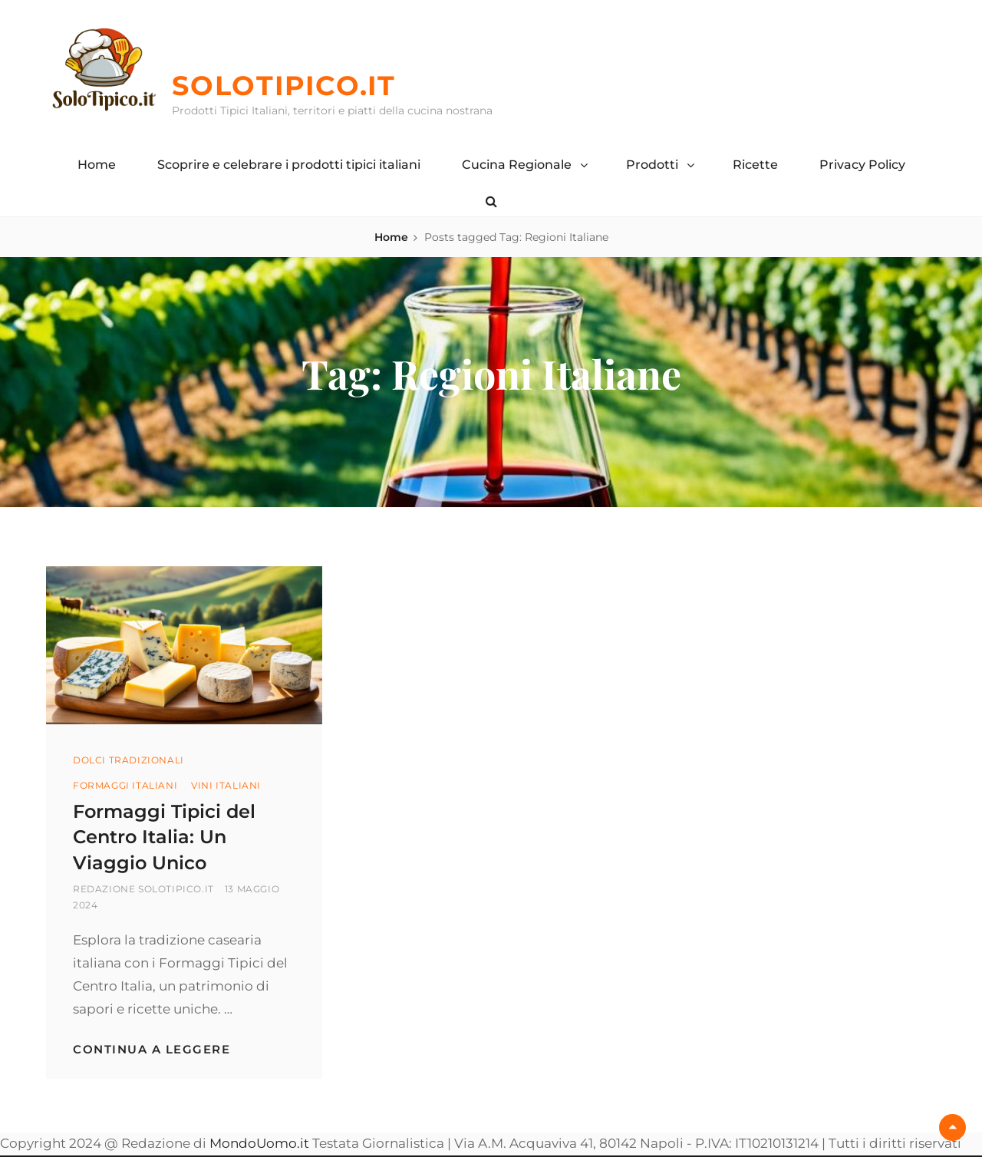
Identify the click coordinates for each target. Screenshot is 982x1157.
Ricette (755, 164)
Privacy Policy (862, 164)
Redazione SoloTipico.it (143, 889)
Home (96, 164)
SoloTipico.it (284, 85)
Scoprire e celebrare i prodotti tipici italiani (288, 164)
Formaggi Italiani (125, 785)
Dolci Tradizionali (128, 760)
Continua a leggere (151, 1049)
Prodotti (652, 164)
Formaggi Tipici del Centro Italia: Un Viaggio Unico (164, 837)
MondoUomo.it (259, 1143)
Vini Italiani (226, 785)
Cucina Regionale (517, 164)
